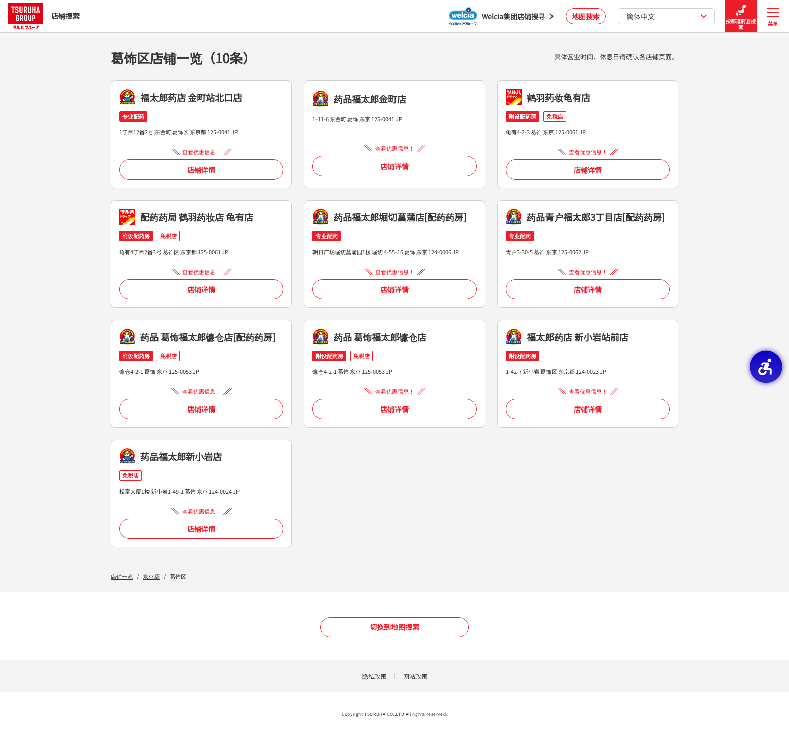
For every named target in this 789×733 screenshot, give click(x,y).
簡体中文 (666, 16)
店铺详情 (201, 170)
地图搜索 (586, 16)
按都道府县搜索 (741, 16)
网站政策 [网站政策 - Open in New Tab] (415, 676)
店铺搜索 (44, 16)
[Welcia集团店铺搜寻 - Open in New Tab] (501, 16)
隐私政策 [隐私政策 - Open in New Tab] (374, 676)
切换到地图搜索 (394, 627)
